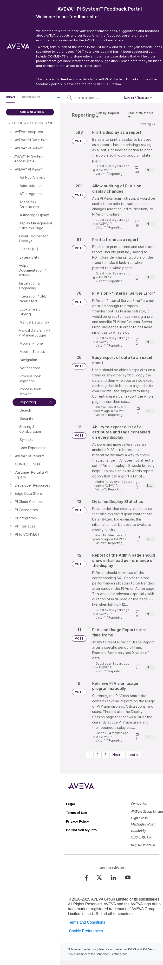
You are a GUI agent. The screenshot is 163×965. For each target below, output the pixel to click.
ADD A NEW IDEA (30, 112)
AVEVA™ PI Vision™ (104, 172)
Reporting (115, 174)
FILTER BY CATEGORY (26, 123)
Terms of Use (76, 813)
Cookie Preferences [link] (86, 931)
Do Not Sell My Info (81, 830)
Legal (70, 804)
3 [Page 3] (105, 755)
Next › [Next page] (117, 755)
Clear (48, 123)
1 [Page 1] (90, 755)
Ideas (10, 97)
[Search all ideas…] (96, 98)
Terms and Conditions (86, 922)
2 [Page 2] (97, 755)
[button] (58, 97)
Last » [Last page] (133, 755)
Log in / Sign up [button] (138, 97)
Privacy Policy (77, 821)
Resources (31, 97)
